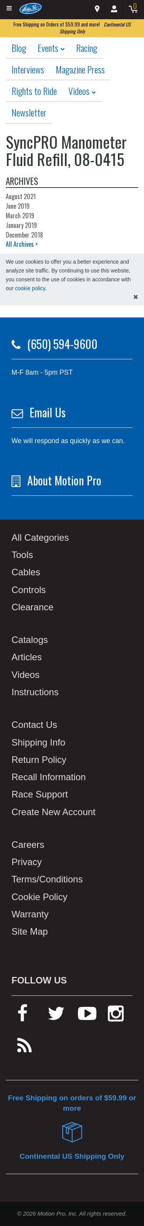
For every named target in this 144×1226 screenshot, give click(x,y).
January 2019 (21, 225)
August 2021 (21, 196)
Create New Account (54, 812)
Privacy (27, 862)
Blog (19, 48)
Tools (22, 555)
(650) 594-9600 (62, 343)
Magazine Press (80, 69)
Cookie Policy (39, 897)
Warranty (30, 914)
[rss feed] (24, 1049)
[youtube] (87, 1017)
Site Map (30, 931)
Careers (28, 844)
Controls (29, 590)
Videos (82, 91)
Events (51, 48)
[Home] (30, 8)
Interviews (28, 69)
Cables (26, 572)
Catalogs (30, 640)
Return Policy (39, 759)
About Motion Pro (64, 480)
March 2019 (20, 215)
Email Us (48, 412)
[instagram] (116, 1017)
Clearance (32, 607)
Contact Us (34, 724)
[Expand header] (10, 9)
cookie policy (30, 288)
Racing (86, 48)
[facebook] (22, 1017)
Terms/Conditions (47, 879)
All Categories (40, 537)
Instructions (35, 692)
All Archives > (22, 244)
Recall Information (49, 777)
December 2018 (24, 234)
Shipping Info (38, 742)
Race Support (40, 794)
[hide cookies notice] (135, 297)
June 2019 (18, 206)
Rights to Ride (34, 91)
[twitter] (56, 1017)
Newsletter (29, 112)
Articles (27, 657)
